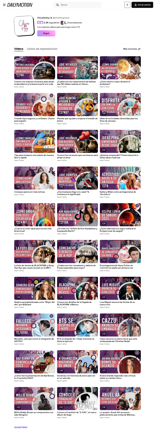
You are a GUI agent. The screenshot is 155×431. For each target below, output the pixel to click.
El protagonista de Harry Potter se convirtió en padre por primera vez (116, 266)
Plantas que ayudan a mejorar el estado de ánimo (77, 119)
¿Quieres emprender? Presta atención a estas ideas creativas (119, 156)
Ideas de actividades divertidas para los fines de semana (119, 119)
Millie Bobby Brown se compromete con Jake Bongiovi (33, 413)
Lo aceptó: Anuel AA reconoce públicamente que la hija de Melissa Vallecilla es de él (117, 413)
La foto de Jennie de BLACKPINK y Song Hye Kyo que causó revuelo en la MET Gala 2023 (34, 266)
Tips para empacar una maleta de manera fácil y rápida (34, 156)
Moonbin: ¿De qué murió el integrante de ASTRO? (34, 340)
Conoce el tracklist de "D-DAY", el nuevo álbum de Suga (76, 413)
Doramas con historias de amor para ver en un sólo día (76, 377)
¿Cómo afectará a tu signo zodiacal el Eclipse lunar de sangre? (118, 229)
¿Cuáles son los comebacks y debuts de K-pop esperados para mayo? (76, 266)
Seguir (46, 33)
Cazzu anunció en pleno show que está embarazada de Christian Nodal (118, 340)
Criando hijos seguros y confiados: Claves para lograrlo (34, 119)
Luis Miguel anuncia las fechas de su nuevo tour (117, 303)
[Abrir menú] (4, 5)
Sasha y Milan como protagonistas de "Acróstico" (118, 193)
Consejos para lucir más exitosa (29, 192)
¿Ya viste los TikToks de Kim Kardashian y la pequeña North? (77, 229)
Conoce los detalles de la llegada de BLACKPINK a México (74, 303)
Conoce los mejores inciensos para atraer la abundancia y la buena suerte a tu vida (34, 83)
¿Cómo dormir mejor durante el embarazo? (115, 83)
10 (26, 427)
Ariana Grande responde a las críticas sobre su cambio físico (117, 377)
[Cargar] (127, 5)
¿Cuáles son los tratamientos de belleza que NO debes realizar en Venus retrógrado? (76, 83)
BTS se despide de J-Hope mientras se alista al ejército (75, 340)
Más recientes (132, 49)
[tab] (18, 49)
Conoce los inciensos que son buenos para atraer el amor (77, 156)
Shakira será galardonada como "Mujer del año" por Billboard (34, 303)
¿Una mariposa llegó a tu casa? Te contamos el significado (73, 193)
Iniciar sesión (142, 4)
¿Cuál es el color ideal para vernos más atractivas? (32, 229)
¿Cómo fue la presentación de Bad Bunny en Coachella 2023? (34, 377)
